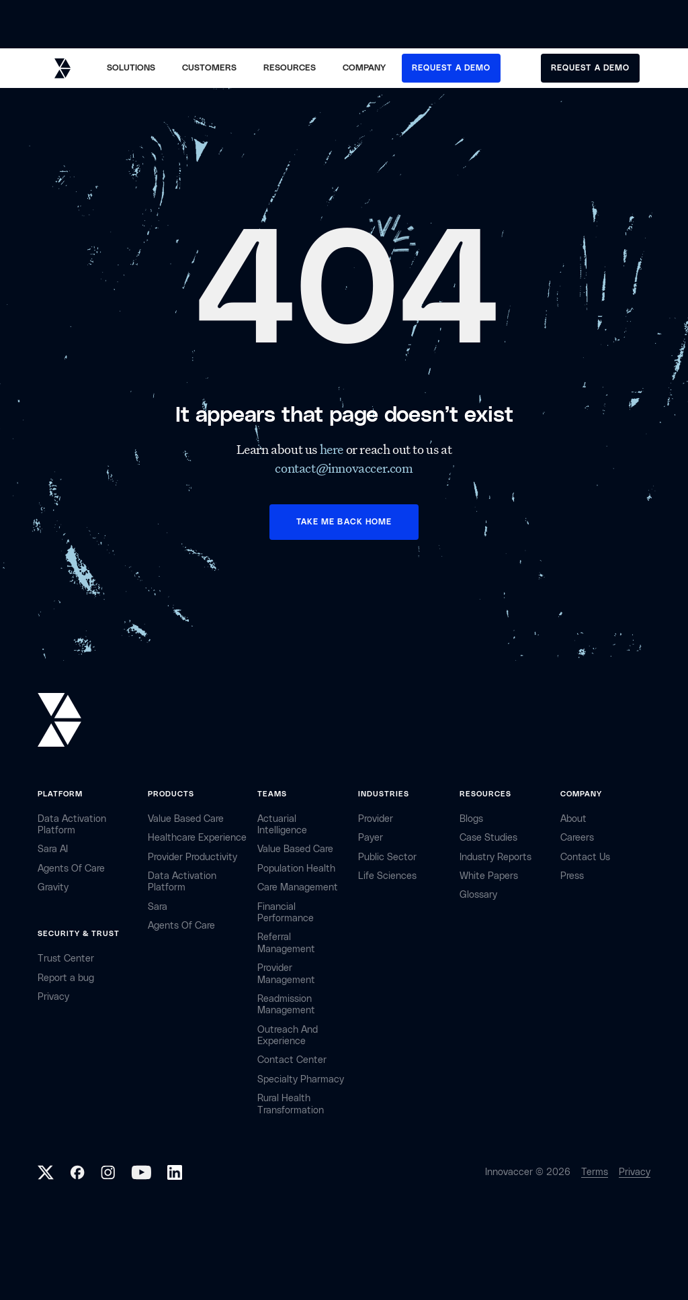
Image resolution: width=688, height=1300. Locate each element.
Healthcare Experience (197, 838)
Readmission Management (286, 1004)
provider (375, 819)
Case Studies (488, 838)
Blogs (471, 819)
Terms (594, 1172)
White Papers (489, 876)
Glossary (478, 895)
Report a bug (66, 978)
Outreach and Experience (287, 1035)
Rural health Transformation (290, 1104)
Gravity (53, 887)
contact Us (585, 857)
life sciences (387, 876)
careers (577, 838)
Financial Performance (285, 912)
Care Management (297, 887)
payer (370, 838)
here (333, 449)
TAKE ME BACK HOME (344, 522)
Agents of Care (71, 869)
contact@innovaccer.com (344, 468)
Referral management (286, 943)
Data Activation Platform (72, 824)
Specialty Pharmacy (300, 1079)
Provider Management (286, 973)
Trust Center (66, 959)
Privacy (634, 1172)
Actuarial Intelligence (282, 824)
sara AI (53, 849)
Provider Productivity (192, 857)
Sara (157, 907)
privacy (53, 997)
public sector (387, 857)
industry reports (495, 857)
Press (572, 876)
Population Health (296, 869)
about (573, 819)
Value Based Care (186, 819)
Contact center (292, 1060)
